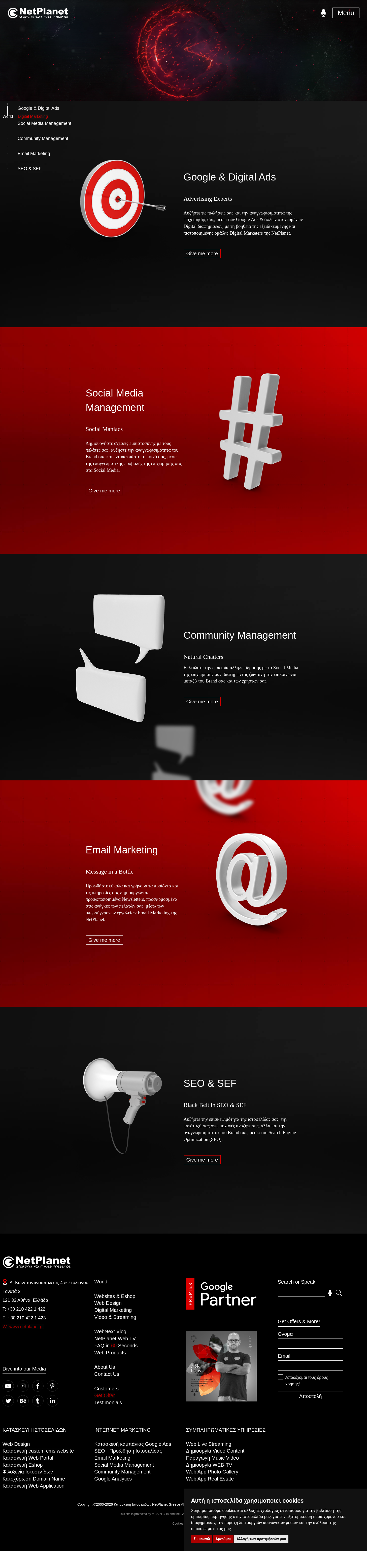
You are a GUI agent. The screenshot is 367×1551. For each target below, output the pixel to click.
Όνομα (285, 1334)
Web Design (108, 1303)
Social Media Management (124, 1465)
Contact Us (106, 1374)
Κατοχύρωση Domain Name (34, 1479)
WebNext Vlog (110, 1331)
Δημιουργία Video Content (215, 1451)
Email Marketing (122, 849)
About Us (104, 1367)
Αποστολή (310, 1396)
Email (284, 1356)
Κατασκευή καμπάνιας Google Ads (132, 1444)
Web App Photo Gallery (212, 1471)
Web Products (110, 1352)
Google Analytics (113, 1479)
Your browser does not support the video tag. (221, 1366)
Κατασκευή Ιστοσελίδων (132, 1504)
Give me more (202, 253)
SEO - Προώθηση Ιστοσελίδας (128, 1451)
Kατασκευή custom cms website (38, 1451)
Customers (106, 1388)
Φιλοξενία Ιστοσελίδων (28, 1471)
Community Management (240, 635)
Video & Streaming (115, 1317)
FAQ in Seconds (116, 1345)
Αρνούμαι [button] (223, 1539)
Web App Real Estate (210, 1479)
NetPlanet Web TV (115, 1338)
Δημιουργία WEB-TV (209, 1465)
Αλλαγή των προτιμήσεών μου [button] (261, 1539)
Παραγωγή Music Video (212, 1458)
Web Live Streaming (208, 1444)
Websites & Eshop (114, 1296)
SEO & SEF (210, 1083)
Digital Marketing (113, 1310)
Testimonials (108, 1402)
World (100, 1281)
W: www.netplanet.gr (23, 1326)
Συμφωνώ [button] (202, 1539)
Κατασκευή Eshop (23, 1465)
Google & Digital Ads (230, 177)
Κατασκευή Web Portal (28, 1458)
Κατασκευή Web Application (33, 1486)
